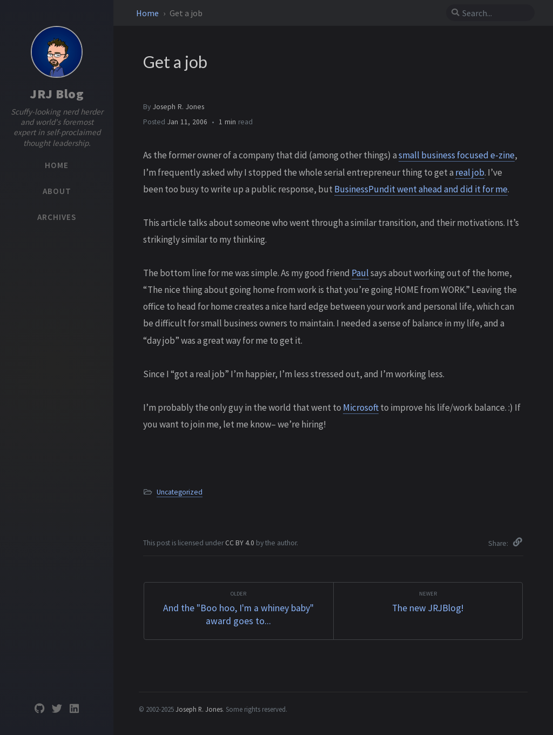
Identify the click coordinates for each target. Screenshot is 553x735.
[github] (39, 709)
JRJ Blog (57, 93)
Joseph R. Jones (178, 106)
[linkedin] (74, 709)
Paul (360, 273)
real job (469, 172)
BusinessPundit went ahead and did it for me (421, 189)
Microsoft (361, 407)
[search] (495, 13)
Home (148, 13)
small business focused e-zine (457, 155)
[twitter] (56, 709)
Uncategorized (180, 492)
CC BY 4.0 (240, 542)
